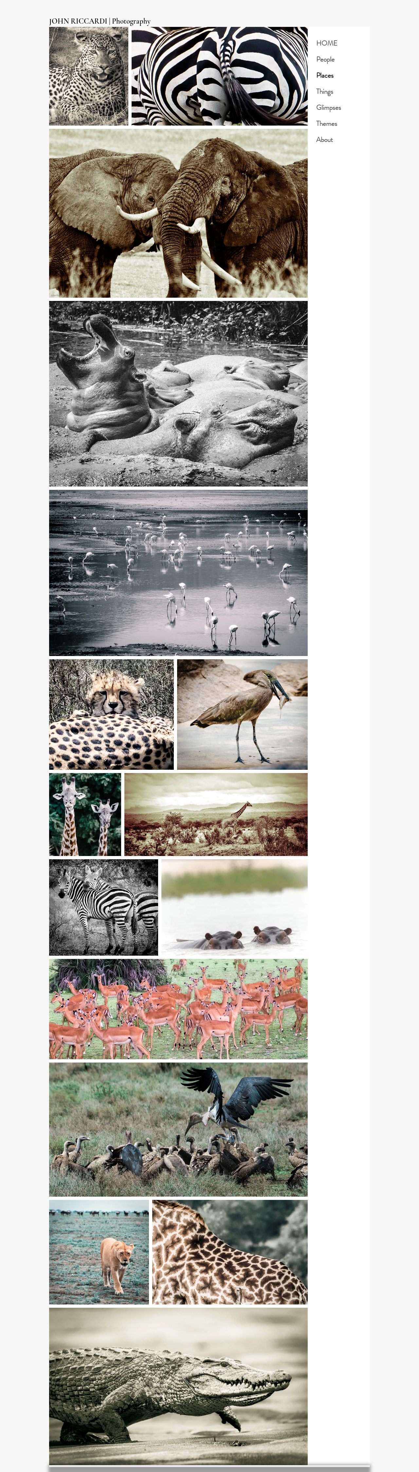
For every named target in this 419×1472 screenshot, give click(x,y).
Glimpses (328, 107)
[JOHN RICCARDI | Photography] (103, 21)
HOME (326, 43)
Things (324, 91)
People (325, 59)
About (324, 140)
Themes (326, 124)
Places (325, 75)
